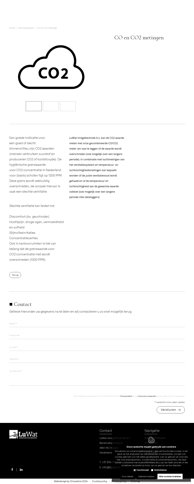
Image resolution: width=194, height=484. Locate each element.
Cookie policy (99, 481)
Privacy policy (118, 481)
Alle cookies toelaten (170, 476)
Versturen (168, 410)
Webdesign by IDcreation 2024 (71, 481)
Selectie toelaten (146, 476)
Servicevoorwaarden (147, 396)
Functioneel (143, 469)
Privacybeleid (126, 396)
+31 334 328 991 (111, 462)
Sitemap (135, 481)
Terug (15, 275)
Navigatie (152, 431)
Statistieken (160, 469)
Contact (105, 431)
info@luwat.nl (111, 467)
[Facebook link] (12, 470)
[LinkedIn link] (21, 470)
